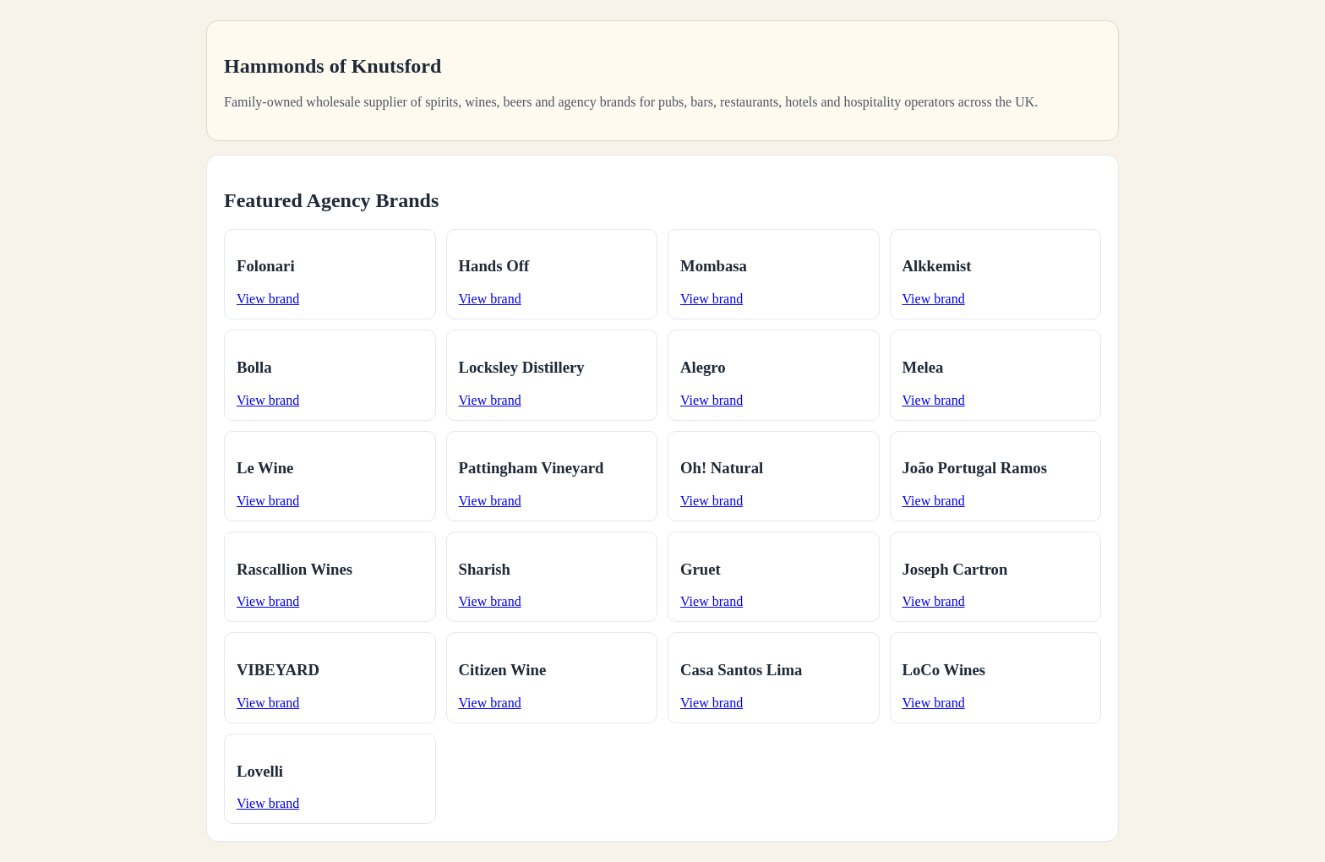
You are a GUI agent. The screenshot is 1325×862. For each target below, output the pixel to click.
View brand (268, 299)
